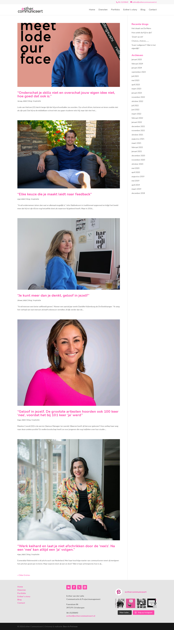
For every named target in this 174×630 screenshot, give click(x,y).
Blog (143, 10)
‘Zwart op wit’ (137, 37)
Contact (153, 10)
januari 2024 (137, 68)
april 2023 (136, 84)
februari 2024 (137, 63)
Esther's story (23, 596)
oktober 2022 (137, 101)
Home (92, 10)
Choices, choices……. (140, 41)
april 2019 (136, 185)
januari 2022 (137, 122)
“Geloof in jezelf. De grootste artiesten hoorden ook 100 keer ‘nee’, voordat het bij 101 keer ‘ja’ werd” (68, 413)
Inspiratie (37, 101)
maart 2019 (136, 189)
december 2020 (138, 155)
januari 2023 (137, 93)
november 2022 (138, 97)
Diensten (103, 10)
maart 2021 (136, 143)
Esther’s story (130, 10)
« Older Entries (23, 575)
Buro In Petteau (70, 626)
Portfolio (115, 10)
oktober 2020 (137, 164)
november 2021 (138, 130)
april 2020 (136, 172)
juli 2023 (135, 76)
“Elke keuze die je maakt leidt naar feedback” (54, 194)
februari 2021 (137, 147)
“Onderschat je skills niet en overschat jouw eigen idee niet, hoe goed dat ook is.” (66, 94)
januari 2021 (137, 151)
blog (30, 101)
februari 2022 (137, 118)
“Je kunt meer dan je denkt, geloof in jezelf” (53, 295)
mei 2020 (135, 168)
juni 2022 (135, 109)
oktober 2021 (137, 134)
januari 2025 (137, 59)
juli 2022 (135, 105)
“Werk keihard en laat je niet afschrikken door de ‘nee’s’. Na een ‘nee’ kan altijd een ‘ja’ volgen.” (66, 548)
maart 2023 (136, 88)
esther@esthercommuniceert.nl (80, 616)
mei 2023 (135, 80)
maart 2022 (136, 114)
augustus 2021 (138, 139)
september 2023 (139, 72)
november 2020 (138, 160)
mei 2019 (135, 180)
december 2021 (138, 126)
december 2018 (138, 193)
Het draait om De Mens (141, 28)
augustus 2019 (138, 176)
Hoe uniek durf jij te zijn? (142, 32)
